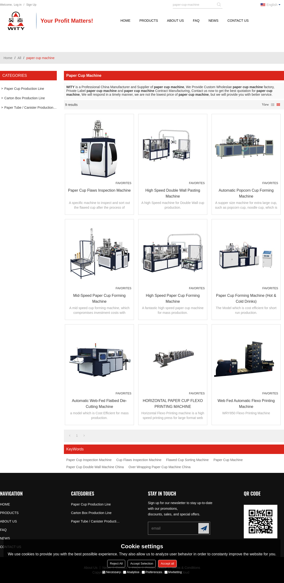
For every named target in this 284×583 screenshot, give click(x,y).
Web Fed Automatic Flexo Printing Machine (246, 404)
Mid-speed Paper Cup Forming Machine (99, 298)
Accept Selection (141, 563)
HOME (125, 20)
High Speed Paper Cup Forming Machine (173, 298)
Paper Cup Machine (228, 460)
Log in (18, 4)
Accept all (167, 563)
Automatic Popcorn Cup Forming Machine (246, 193)
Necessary (111, 572)
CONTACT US (238, 20)
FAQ (196, 20)
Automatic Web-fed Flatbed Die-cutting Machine (99, 404)
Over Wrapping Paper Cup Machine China (160, 467)
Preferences (152, 572)
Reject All (116, 563)
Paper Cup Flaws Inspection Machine (99, 190)
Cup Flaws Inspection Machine (138, 460)
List (272, 104)
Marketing (173, 572)
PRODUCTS (148, 20)
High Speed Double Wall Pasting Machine (172, 193)
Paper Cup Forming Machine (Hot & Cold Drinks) (246, 298)
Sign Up (31, 4)
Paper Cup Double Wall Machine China (95, 467)
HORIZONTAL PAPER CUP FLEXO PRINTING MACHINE (173, 404)
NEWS (213, 20)
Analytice (131, 572)
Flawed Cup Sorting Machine (187, 460)
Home (8, 58)
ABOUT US (175, 20)
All (19, 58)
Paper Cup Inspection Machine (88, 460)
